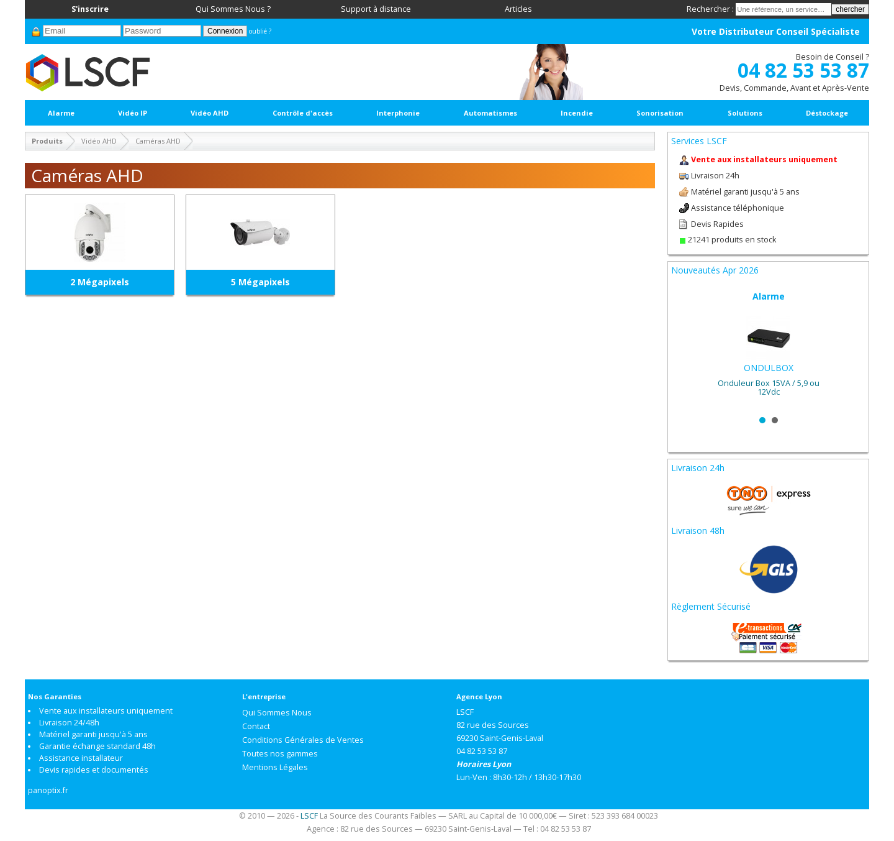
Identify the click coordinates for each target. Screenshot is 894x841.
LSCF (309, 816)
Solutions (745, 112)
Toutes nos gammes (280, 753)
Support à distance (376, 9)
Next (849, 349)
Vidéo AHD (209, 112)
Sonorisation (660, 112)
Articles (518, 9)
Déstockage (827, 112)
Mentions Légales (275, 767)
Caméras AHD (158, 140)
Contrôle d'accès (303, 112)
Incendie (577, 112)
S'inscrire (90, 9)
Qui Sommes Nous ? (233, 9)
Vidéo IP (132, 112)
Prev (687, 349)
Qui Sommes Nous (277, 712)
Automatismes (490, 112)
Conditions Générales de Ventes (303, 740)
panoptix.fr (48, 790)
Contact (256, 726)
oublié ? (260, 31)
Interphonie (398, 112)
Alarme (61, 112)
